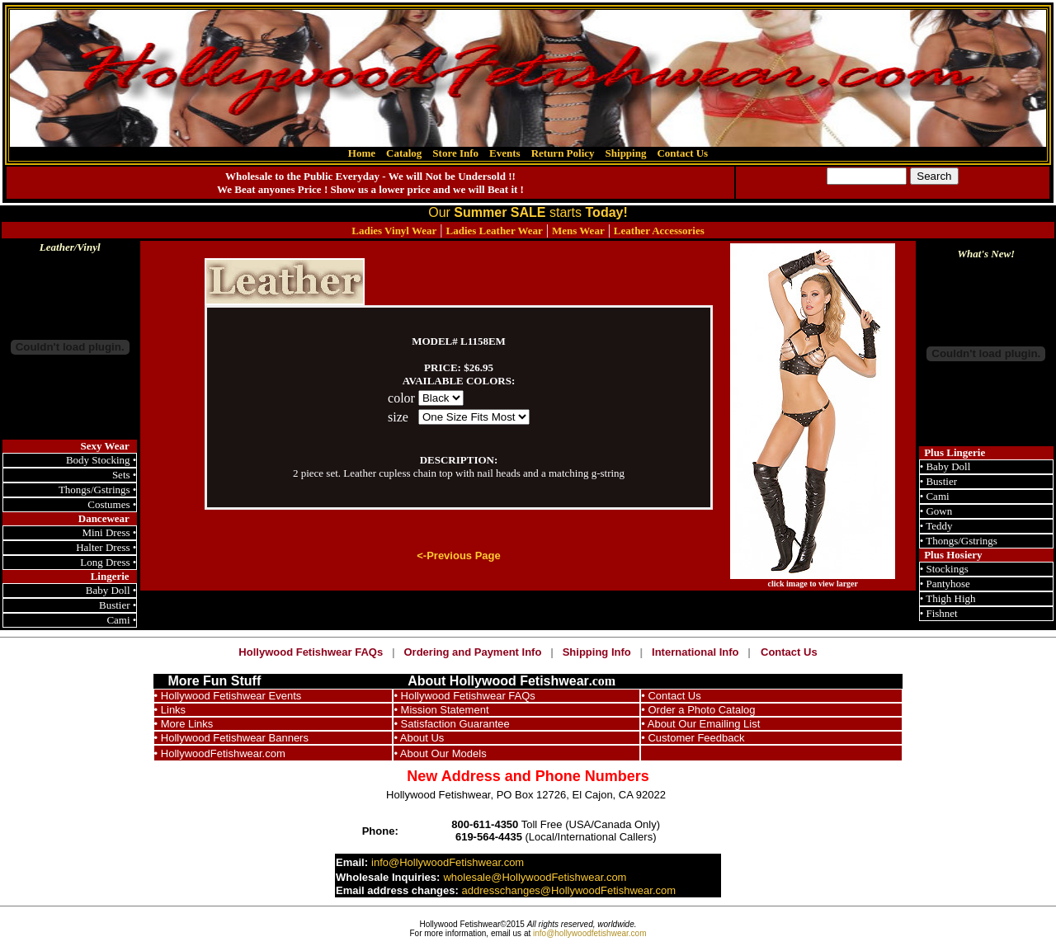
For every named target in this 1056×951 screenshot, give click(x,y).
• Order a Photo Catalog (698, 710)
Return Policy (563, 153)
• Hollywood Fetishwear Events (228, 696)
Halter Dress (103, 547)
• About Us (419, 738)
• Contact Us (670, 696)
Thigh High (950, 598)
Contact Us (682, 153)
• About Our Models (440, 753)
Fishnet (941, 613)
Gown (939, 511)
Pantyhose (947, 583)
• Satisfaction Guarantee (451, 724)
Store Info (455, 153)
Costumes (108, 504)
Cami (118, 620)
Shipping (626, 153)
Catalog (404, 153)
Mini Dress (106, 532)
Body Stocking (98, 460)
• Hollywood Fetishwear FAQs (464, 696)
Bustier (114, 605)
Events (505, 153)
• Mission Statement (441, 710)
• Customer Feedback (692, 738)
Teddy (939, 526)
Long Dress (105, 562)
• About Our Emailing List (700, 724)
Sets (122, 474)
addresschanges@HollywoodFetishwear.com (568, 890)
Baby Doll (108, 590)
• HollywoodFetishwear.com (219, 753)
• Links (170, 710)
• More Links (184, 724)
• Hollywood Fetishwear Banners (231, 738)
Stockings (947, 569)
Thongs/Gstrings (94, 489)
